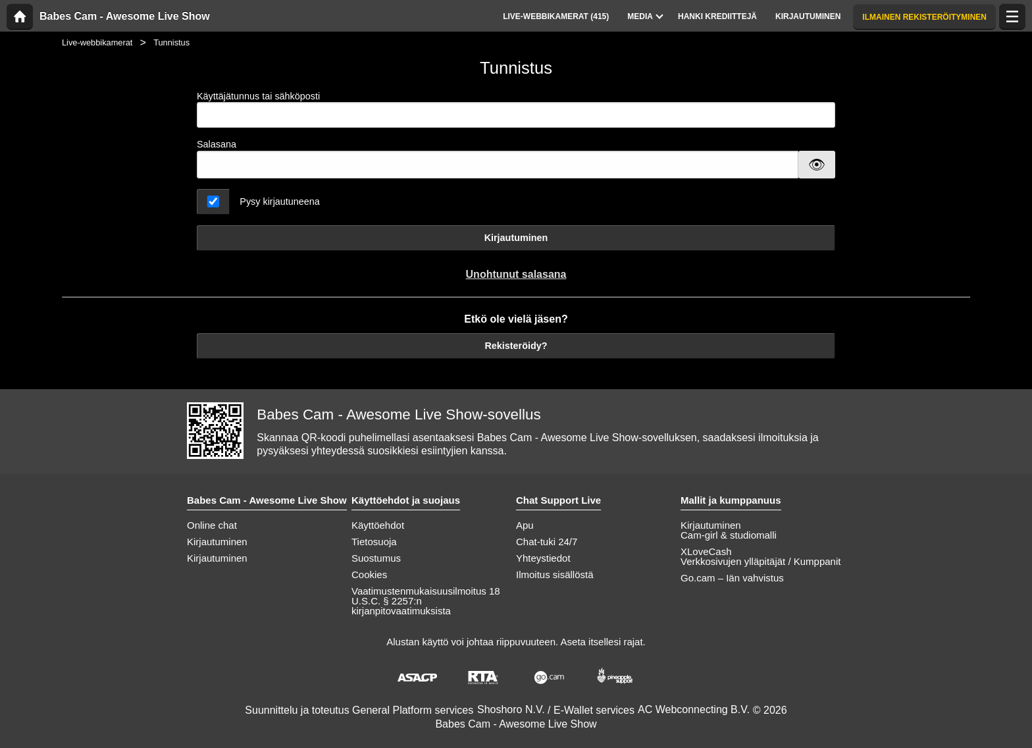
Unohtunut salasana (516, 274)
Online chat (212, 525)
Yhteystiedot (543, 558)
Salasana (216, 144)
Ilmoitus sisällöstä (555, 574)
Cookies (369, 574)
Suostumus (376, 558)
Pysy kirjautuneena (280, 201)
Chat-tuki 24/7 (546, 541)
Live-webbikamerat (97, 42)
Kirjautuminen (516, 237)
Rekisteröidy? (515, 345)
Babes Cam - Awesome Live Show (124, 16)
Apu (525, 525)
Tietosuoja (374, 541)
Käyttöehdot (377, 525)
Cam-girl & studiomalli (729, 535)
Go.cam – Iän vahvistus (732, 577)
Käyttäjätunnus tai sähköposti (516, 109)
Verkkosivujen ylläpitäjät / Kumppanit (760, 561)
